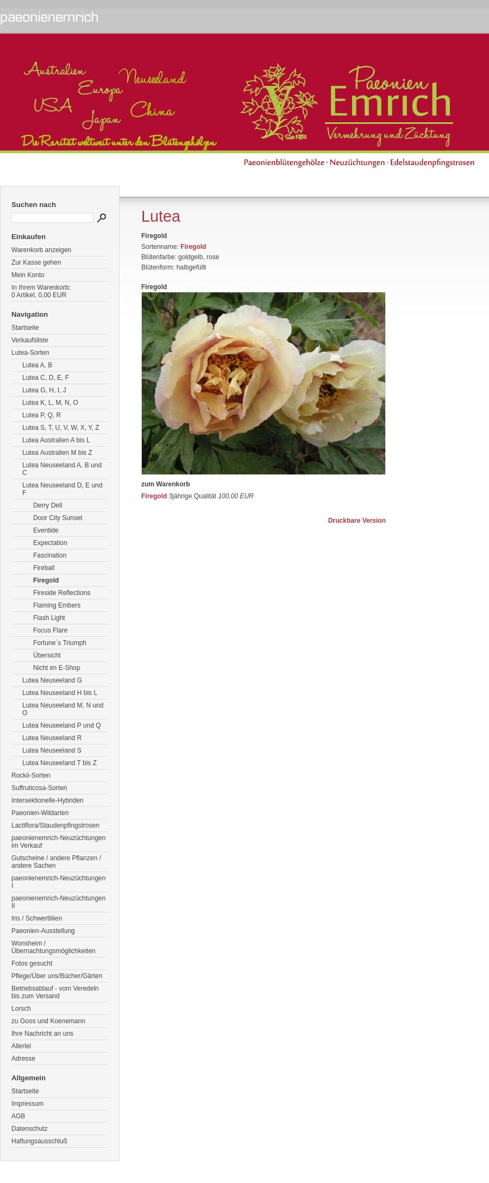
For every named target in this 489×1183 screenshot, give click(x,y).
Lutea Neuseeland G (52, 680)
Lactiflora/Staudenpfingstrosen (55, 825)
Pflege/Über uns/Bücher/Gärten (56, 976)
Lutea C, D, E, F (45, 377)
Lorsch (21, 1008)
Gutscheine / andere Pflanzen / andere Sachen (56, 861)
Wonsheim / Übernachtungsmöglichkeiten (53, 947)
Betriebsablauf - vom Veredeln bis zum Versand (55, 992)
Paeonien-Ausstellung (43, 931)
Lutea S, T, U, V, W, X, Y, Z (60, 427)
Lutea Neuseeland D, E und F (62, 489)
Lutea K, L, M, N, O (50, 402)
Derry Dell (47, 505)
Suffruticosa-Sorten (39, 788)
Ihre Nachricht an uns (42, 1033)
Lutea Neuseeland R (52, 738)
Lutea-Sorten (30, 352)
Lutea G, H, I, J (44, 390)
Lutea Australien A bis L (56, 440)
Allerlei (21, 1046)
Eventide (46, 530)
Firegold (46, 580)
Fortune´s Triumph (59, 643)
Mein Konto (28, 275)
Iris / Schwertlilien (36, 918)
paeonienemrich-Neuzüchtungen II (58, 902)
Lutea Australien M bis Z (57, 452)
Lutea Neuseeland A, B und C (62, 469)
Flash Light (49, 618)
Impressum (27, 1103)
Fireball (43, 568)
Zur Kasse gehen (36, 262)
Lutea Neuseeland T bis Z (59, 763)
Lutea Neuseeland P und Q (61, 725)
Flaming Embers (56, 605)
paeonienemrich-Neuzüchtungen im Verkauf (58, 841)
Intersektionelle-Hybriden (47, 800)
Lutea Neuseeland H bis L (59, 693)
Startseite (25, 327)
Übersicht (47, 655)
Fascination (49, 555)
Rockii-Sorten (31, 775)
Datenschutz (29, 1128)
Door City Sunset (58, 518)
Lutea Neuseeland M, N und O (62, 709)
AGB (18, 1116)
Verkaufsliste (29, 340)
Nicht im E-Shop (56, 668)
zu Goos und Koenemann (48, 1021)
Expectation (50, 543)
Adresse (23, 1058)
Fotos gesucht (31, 963)
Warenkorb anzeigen (41, 250)
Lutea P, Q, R (41, 415)
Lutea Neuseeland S (52, 750)
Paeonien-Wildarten (39, 813)
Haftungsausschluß (39, 1141)
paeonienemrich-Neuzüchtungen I (58, 882)
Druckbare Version (357, 520)
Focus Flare (50, 630)
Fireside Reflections (61, 593)
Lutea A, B (37, 365)
